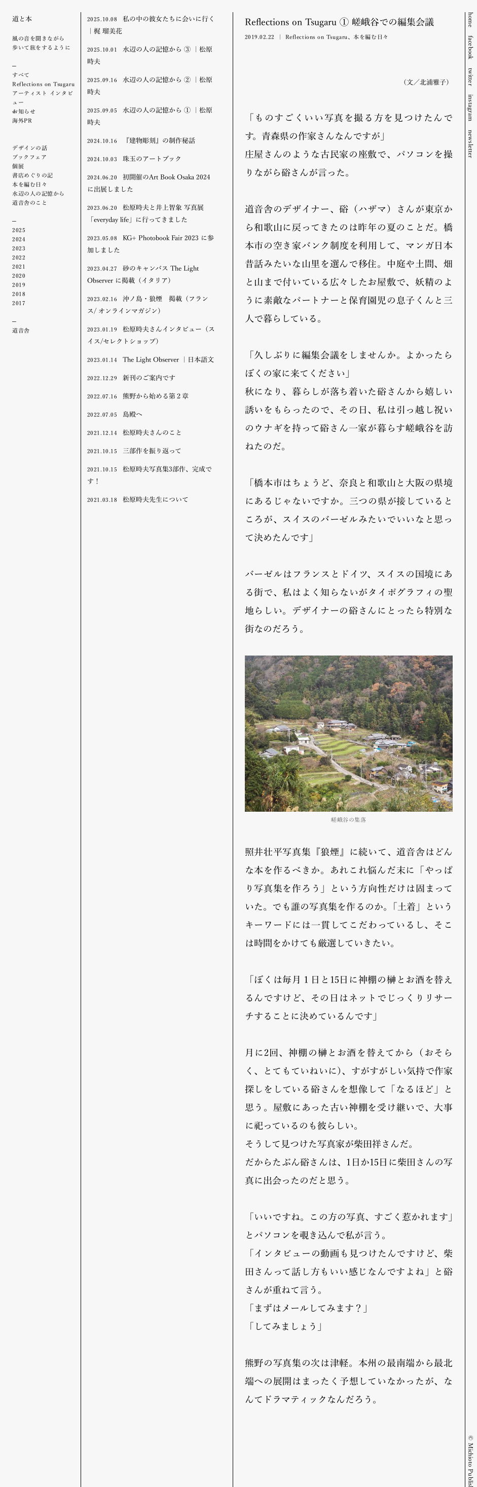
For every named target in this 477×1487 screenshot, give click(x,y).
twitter (471, 77)
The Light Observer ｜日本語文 (150, 359)
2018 (18, 293)
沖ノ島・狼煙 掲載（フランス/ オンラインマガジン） (147, 304)
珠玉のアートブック (134, 158)
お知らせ (23, 111)
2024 (18, 238)
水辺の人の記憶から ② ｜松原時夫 (149, 85)
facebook (471, 47)
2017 (18, 302)
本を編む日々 (29, 184)
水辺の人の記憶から (38, 193)
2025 (18, 229)
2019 (18, 284)
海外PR (22, 120)
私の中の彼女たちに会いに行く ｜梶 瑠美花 (151, 24)
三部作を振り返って (134, 450)
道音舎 (21, 330)
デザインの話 (29, 147)
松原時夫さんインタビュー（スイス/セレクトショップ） (151, 334)
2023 (18, 247)
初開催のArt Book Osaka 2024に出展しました (148, 182)
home (471, 19)
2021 (18, 266)
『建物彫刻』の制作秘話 (141, 140)
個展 (18, 165)
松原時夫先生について (138, 498)
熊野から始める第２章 (138, 395)
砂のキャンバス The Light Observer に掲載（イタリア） (143, 273)
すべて (21, 74)
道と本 (22, 18)
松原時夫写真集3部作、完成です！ (149, 474)
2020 (18, 275)
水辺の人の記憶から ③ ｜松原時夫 (149, 54)
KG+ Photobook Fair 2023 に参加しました (150, 243)
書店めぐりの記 (32, 174)
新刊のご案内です (131, 377)
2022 (18, 257)
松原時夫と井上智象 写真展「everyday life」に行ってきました (145, 213)
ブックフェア (29, 156)
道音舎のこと (29, 202)
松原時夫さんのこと (134, 432)
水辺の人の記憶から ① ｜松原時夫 (149, 115)
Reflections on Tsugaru (43, 83)
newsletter (471, 144)
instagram (471, 108)
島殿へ (114, 413)
